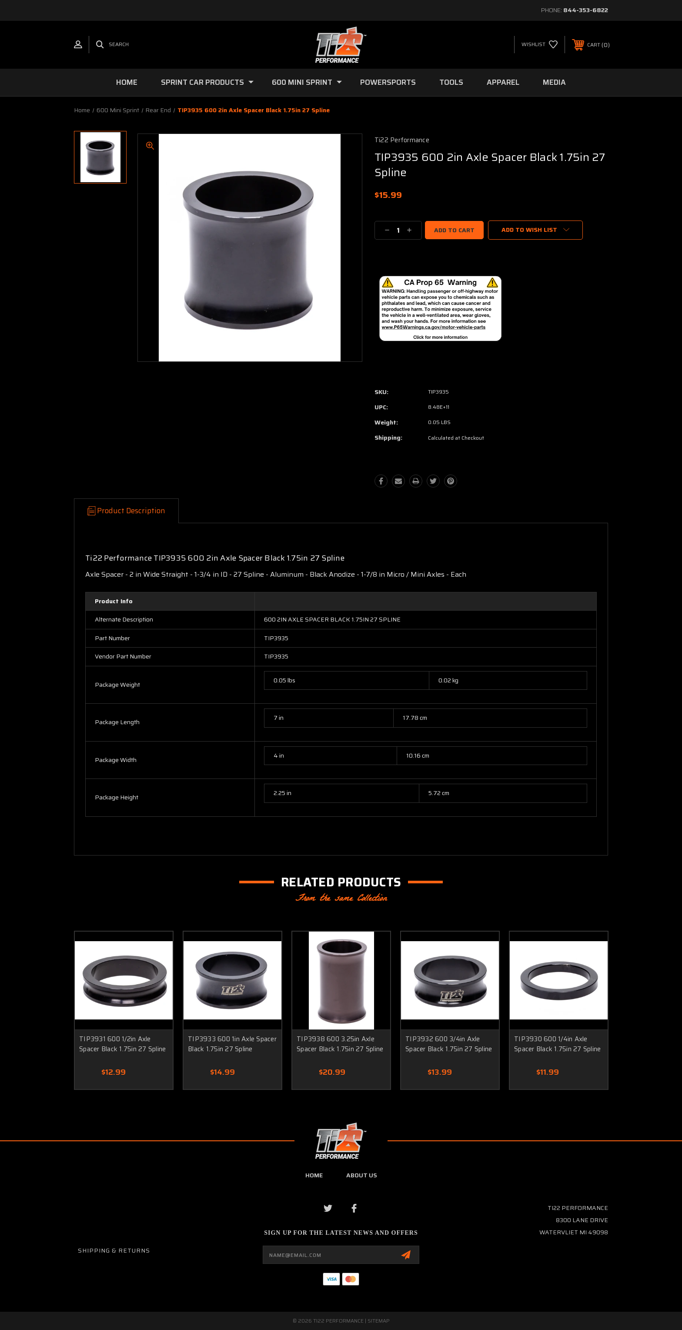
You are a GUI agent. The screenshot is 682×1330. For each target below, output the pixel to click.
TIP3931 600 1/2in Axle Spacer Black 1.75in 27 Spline (122, 1044)
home (314, 1175)
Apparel (503, 82)
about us (361, 1175)
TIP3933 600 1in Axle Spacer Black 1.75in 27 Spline (232, 1044)
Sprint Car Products (207, 82)
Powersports (388, 82)
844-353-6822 (585, 10)
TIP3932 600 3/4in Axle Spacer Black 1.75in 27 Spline (448, 1044)
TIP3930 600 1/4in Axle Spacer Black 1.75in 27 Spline (557, 1044)
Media (554, 82)
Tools (451, 82)
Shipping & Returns (114, 1250)
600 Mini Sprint (307, 82)
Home (126, 82)
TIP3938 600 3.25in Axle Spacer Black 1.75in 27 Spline (340, 1044)
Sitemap (379, 1321)
